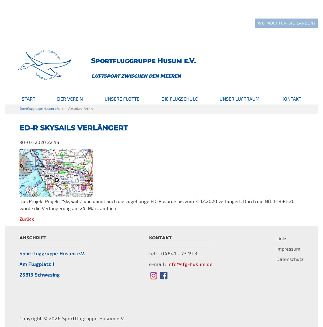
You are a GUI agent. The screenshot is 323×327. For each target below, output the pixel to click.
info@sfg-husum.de (190, 256)
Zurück (26, 211)
